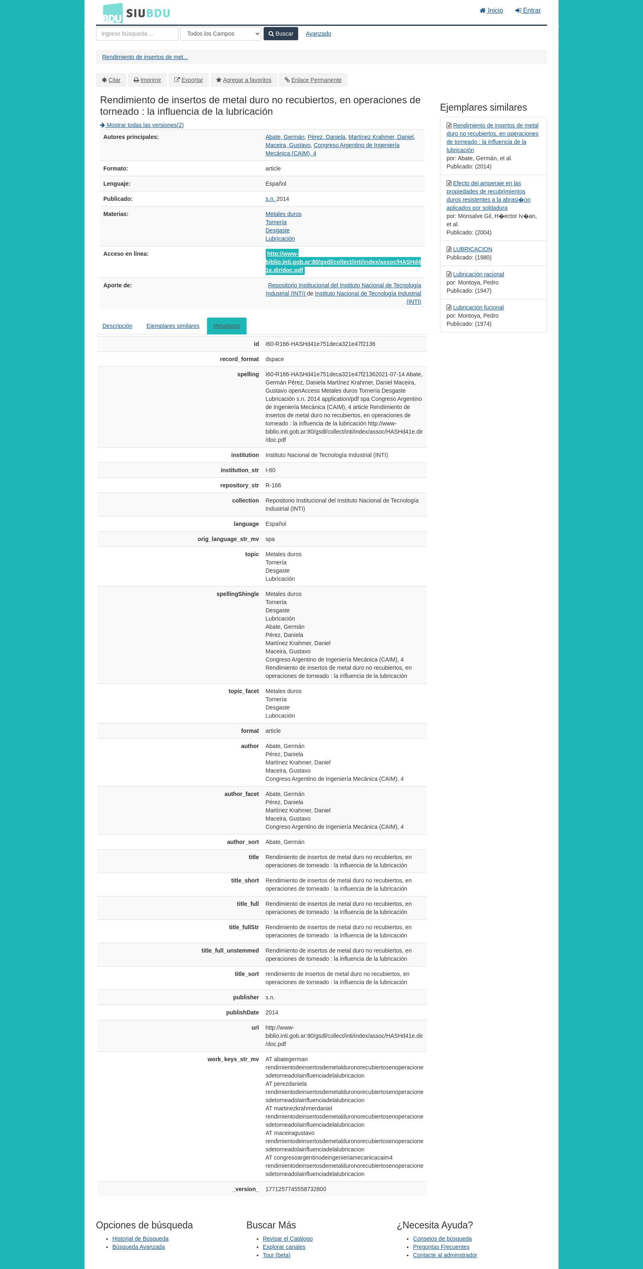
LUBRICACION (473, 249)
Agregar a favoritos (247, 80)
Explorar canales (284, 1247)
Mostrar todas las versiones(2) (142, 125)
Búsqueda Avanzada (138, 1247)
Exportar (192, 80)
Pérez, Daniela (326, 137)
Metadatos (226, 326)
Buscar (281, 33)
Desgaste (278, 230)
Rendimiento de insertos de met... (145, 57)
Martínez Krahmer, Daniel (381, 137)
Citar (115, 80)
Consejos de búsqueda (442, 1238)
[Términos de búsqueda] (137, 34)
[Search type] (220, 34)
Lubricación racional (478, 274)
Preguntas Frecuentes (441, 1247)
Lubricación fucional (478, 307)
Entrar (528, 10)
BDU (110, 12)
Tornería (276, 222)
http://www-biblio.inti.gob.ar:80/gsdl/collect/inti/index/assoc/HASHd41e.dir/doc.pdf (343, 261)
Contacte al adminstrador (445, 1255)
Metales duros (284, 214)
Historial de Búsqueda (140, 1238)
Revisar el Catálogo (288, 1238)
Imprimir (150, 80)
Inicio (491, 10)
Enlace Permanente (316, 80)
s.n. (271, 199)
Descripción (117, 326)
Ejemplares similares (172, 326)
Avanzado (318, 33)
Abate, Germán (285, 137)
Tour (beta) (277, 1255)
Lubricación (280, 238)
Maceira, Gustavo (288, 145)
